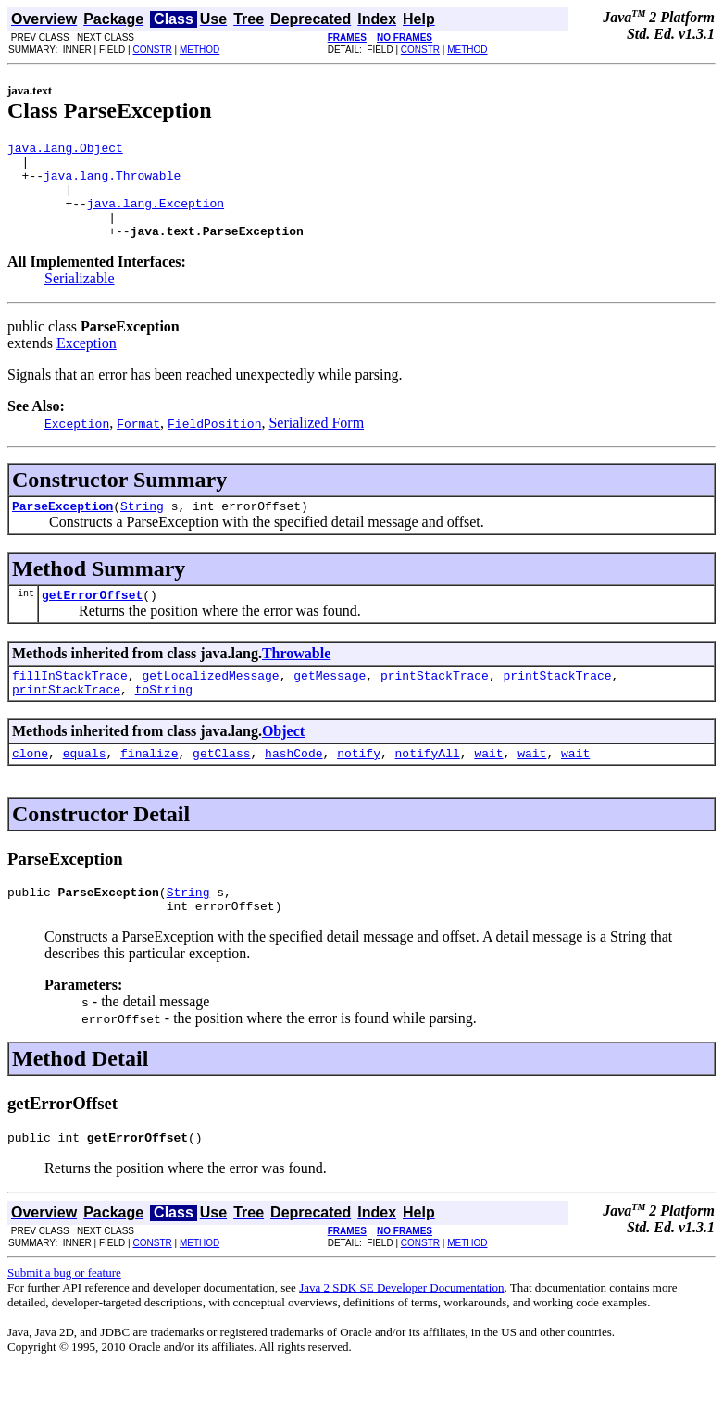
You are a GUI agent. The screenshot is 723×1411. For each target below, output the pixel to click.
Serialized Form (316, 442)
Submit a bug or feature (64, 1314)
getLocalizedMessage (210, 702)
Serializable (79, 298)
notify (358, 786)
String (142, 527)
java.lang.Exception (155, 216)
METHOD (199, 49)
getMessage (329, 702)
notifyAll (427, 786)
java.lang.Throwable (112, 183)
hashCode (293, 786)
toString (164, 719)
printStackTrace (434, 702)
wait (488, 786)
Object (283, 761)
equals (84, 786)
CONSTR (151, 49)
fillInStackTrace (70, 702)
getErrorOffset (92, 619)
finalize (149, 786)
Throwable (296, 678)
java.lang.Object (65, 150)
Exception (86, 362)
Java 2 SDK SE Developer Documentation (401, 1329)
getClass (221, 786)
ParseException (62, 527)
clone (30, 786)
